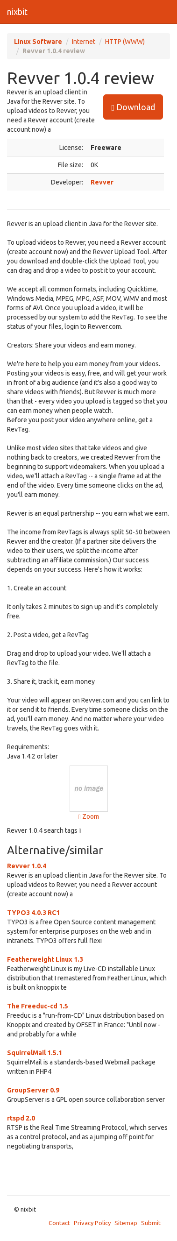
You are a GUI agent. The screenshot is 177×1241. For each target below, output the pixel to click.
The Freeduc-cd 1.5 (37, 1006)
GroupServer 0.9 (33, 1090)
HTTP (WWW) (125, 41)
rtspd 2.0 (21, 1118)
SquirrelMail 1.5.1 (34, 1053)
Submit (151, 1223)
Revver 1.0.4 (26, 866)
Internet (83, 41)
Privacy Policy (92, 1223)
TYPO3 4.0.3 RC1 (33, 912)
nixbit (17, 11)
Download (133, 107)
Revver (102, 182)
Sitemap (125, 1223)
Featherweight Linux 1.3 (45, 959)
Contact (59, 1223)
